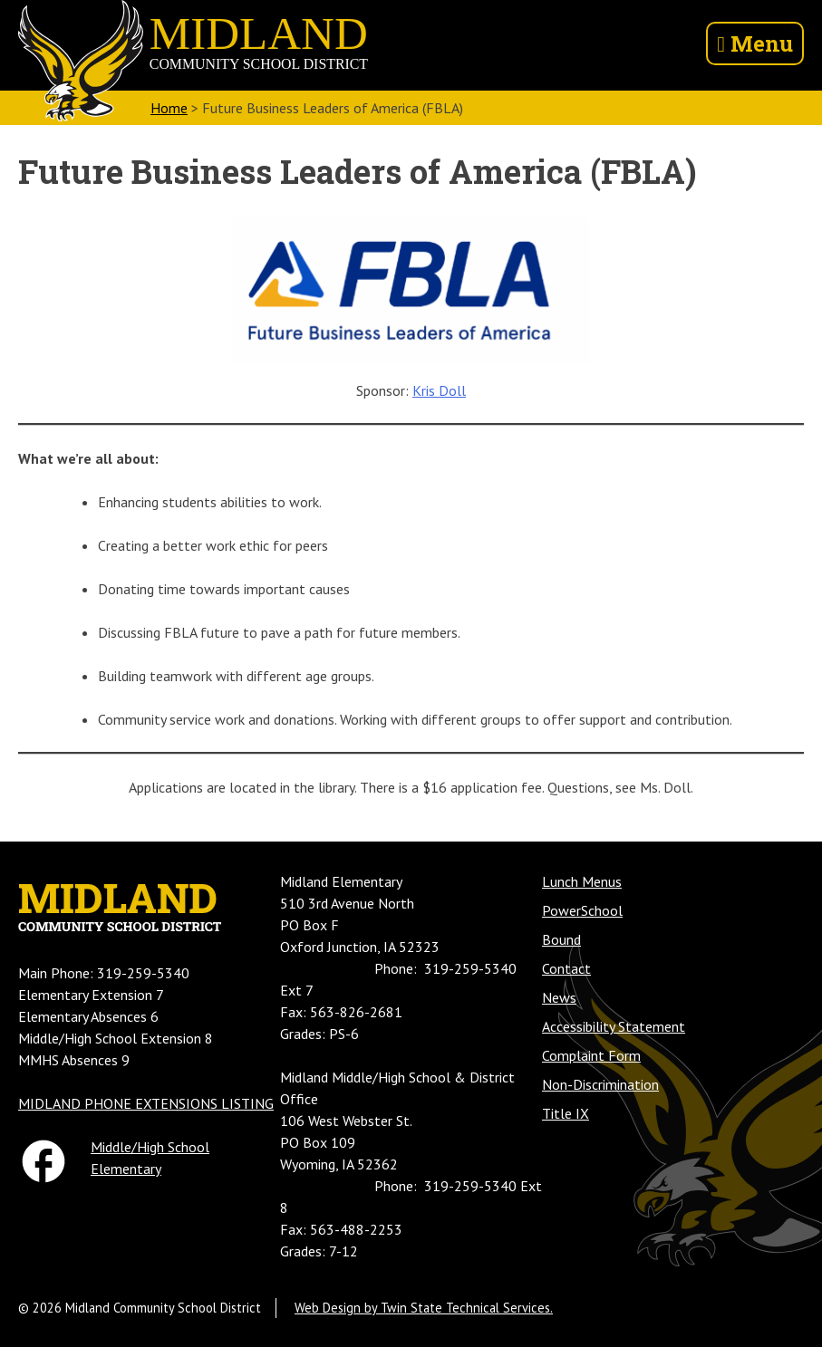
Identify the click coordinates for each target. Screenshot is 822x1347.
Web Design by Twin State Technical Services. (424, 1307)
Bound (561, 939)
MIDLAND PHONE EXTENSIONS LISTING (146, 1103)
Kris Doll (439, 390)
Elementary (126, 1168)
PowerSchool (582, 910)
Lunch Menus (582, 881)
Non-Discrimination (600, 1084)
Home (169, 108)
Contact (566, 968)
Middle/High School (150, 1147)
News (559, 997)
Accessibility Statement (613, 1026)
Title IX (565, 1113)
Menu (755, 43)
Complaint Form (591, 1055)
